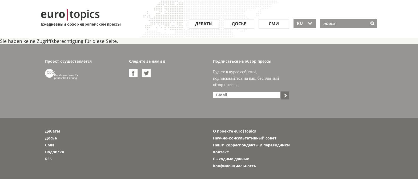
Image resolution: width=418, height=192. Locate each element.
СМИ (274, 24)
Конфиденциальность (234, 165)
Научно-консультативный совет (244, 138)
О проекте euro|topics (234, 131)
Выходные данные (231, 158)
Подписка (54, 151)
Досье (239, 24)
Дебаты (204, 24)
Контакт (221, 151)
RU (304, 23)
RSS (48, 158)
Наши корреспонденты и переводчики (251, 144)
